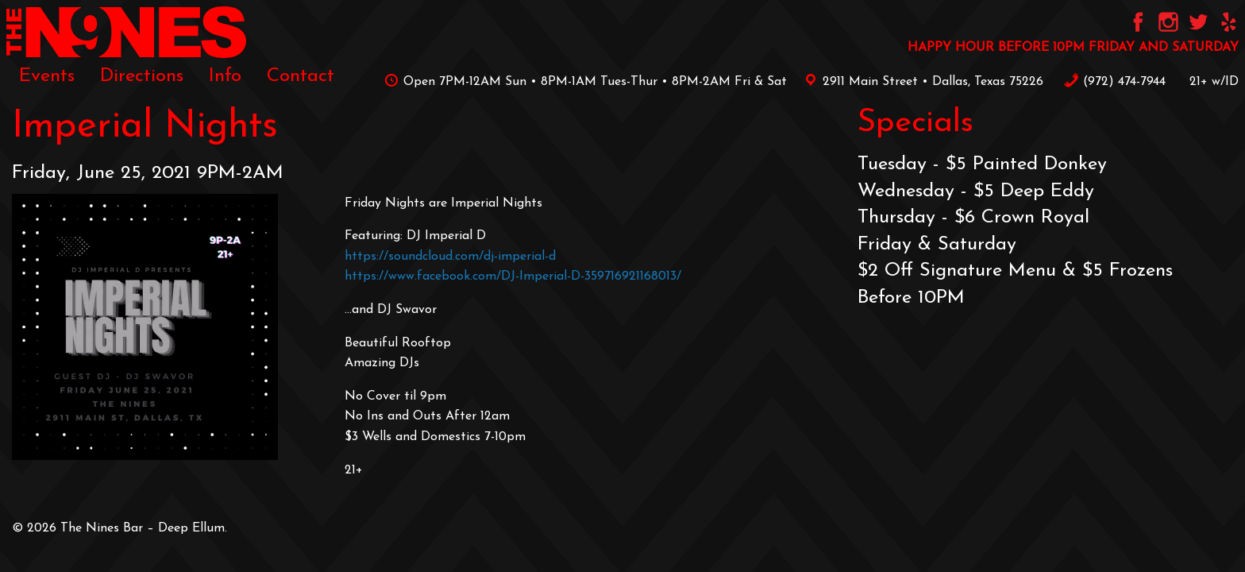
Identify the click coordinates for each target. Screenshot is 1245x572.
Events (47, 76)
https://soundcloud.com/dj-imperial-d (450, 256)
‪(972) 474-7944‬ (1114, 81)
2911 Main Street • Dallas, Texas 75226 (921, 81)
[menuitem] (46, 76)
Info (225, 76)
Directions (141, 76)
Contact (300, 76)
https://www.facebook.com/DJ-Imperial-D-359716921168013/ (513, 276)
